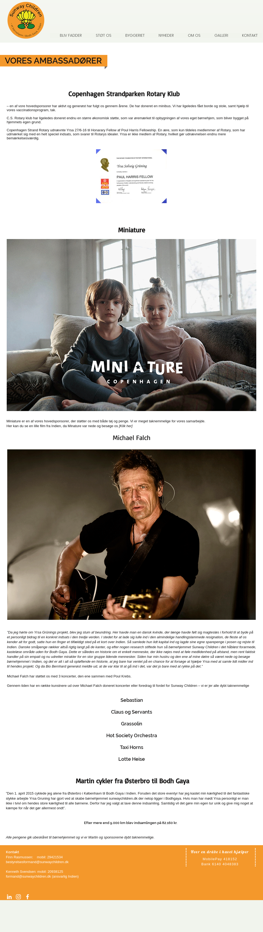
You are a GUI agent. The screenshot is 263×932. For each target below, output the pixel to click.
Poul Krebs (121, 676)
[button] (191, 35)
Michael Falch (18, 676)
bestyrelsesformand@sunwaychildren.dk (37, 862)
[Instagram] (18, 896)
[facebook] (27, 896)
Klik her (126, 426)
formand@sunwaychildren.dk (28, 876)
